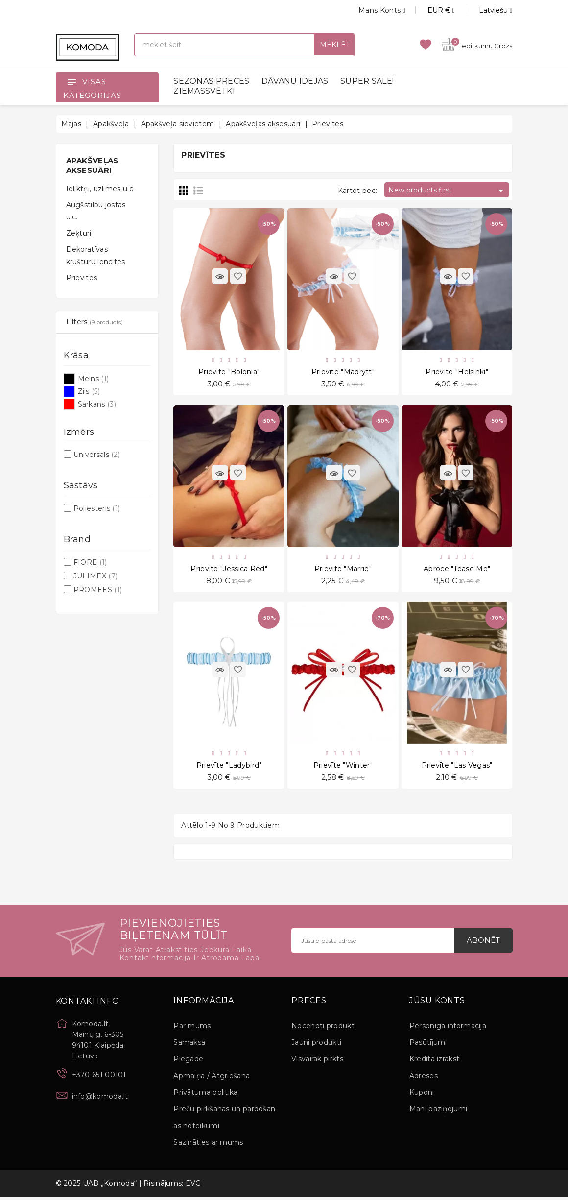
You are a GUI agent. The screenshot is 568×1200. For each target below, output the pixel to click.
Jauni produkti (316, 1045)
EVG (193, 1186)
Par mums (192, 1029)
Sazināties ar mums (208, 1145)
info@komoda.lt (100, 1099)
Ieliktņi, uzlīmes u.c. (100, 188)
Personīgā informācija (447, 1029)
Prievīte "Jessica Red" (228, 570)
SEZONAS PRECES (211, 81)
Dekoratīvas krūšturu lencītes (95, 255)
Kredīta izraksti (435, 1062)
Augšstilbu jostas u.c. (96, 210)
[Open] (71, 81)
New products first (447, 190)
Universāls (96, 454)
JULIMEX (95, 576)
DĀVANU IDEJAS (295, 81)
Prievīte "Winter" (343, 768)
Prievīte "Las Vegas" (457, 768)
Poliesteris (96, 508)
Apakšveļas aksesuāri (92, 165)
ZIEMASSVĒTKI (204, 91)
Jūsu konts (437, 1004)
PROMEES (97, 589)
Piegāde (188, 1062)
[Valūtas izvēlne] (430, 10)
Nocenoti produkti (323, 1029)
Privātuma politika (205, 1095)
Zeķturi (79, 233)
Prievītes (81, 277)
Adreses (423, 1079)
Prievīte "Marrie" (343, 570)
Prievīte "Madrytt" (343, 372)
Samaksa (189, 1045)
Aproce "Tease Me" (457, 570)
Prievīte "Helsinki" (457, 372)
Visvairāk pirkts (317, 1062)
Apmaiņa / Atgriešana (211, 1079)
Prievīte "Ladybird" (229, 768)
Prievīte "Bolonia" (229, 372)
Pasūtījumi (428, 1045)
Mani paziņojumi (438, 1112)
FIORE (90, 562)
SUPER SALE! (367, 81)
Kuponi (421, 1095)
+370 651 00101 (99, 1078)
